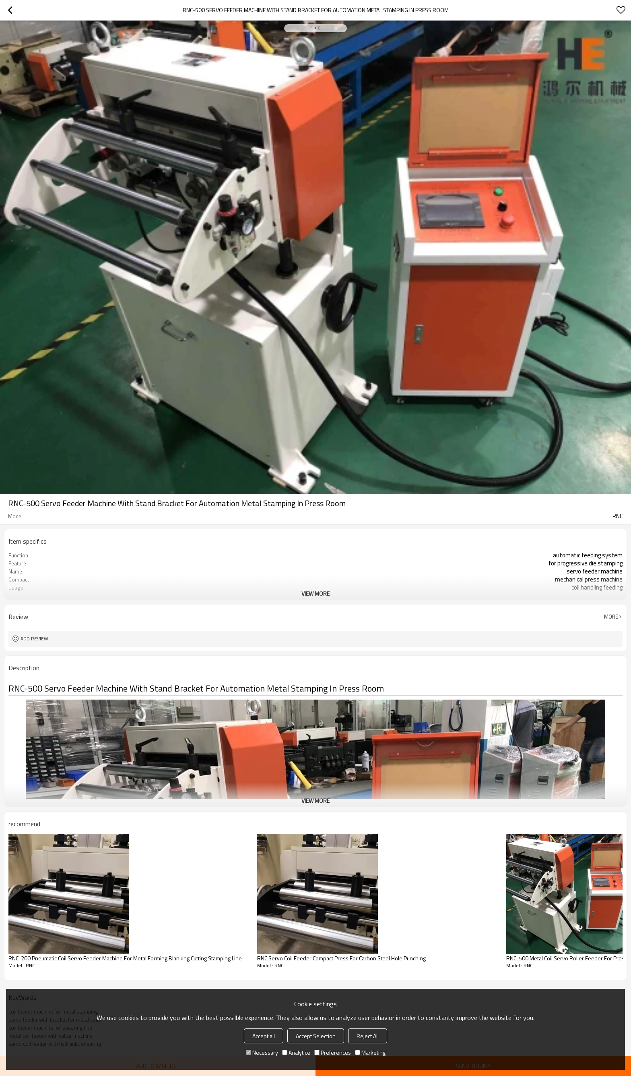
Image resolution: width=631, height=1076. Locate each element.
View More (315, 593)
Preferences (332, 1052)
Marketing (370, 1052)
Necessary (262, 1052)
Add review (34, 638)
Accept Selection (316, 1036)
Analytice (296, 1052)
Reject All (368, 1036)
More (611, 617)
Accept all (263, 1036)
